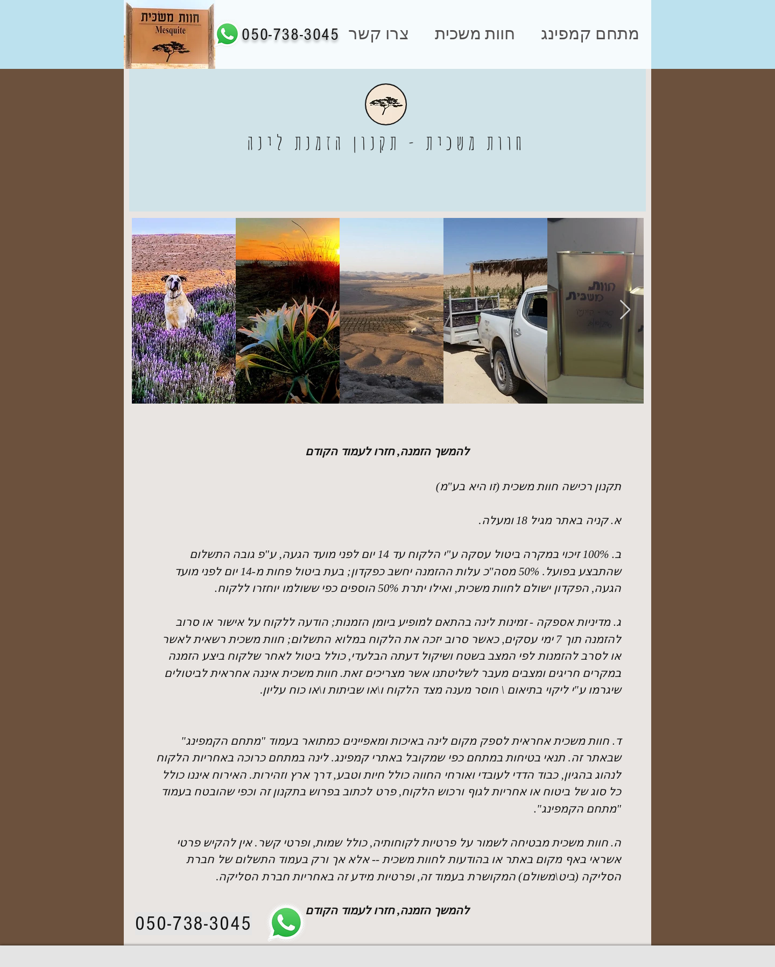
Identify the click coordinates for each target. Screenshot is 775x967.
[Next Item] (625, 310)
